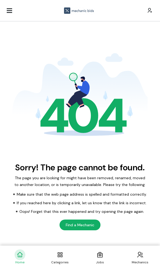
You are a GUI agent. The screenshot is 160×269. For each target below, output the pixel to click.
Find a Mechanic (80, 225)
